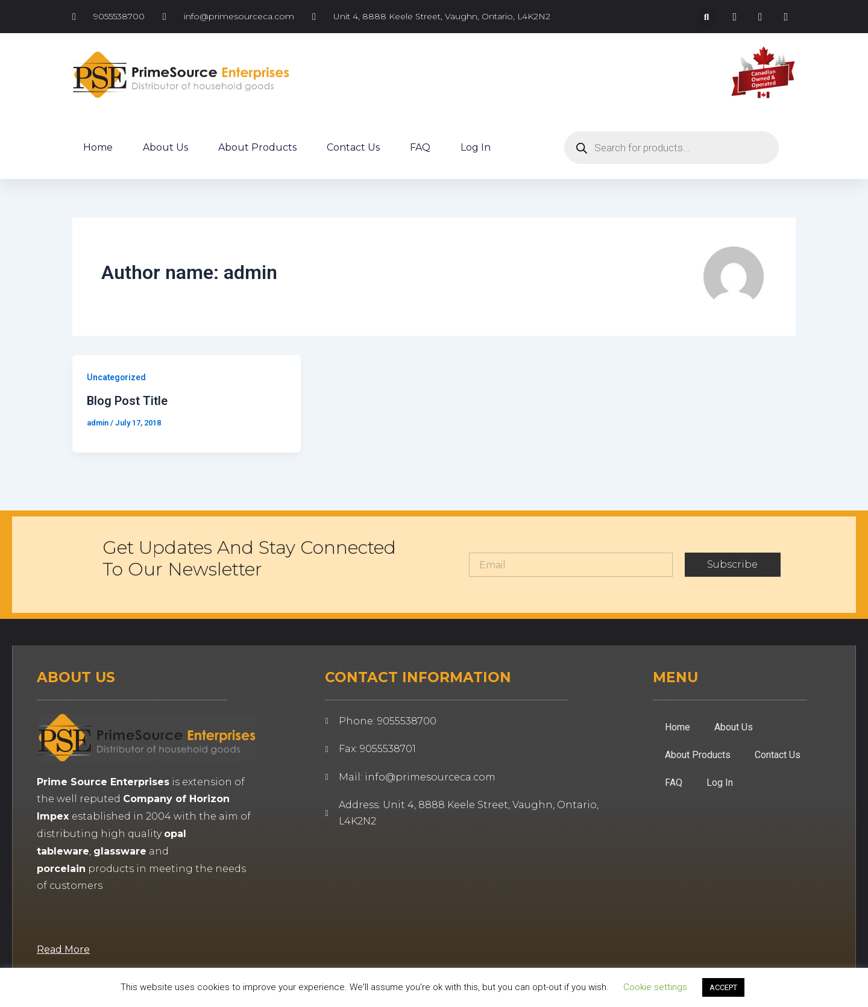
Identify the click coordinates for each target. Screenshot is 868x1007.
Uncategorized (117, 377)
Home (98, 147)
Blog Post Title (127, 401)
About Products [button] (257, 147)
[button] (706, 16)
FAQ (420, 147)
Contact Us (353, 147)
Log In (476, 147)
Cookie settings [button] (655, 987)
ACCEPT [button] (723, 987)
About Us (165, 147)
